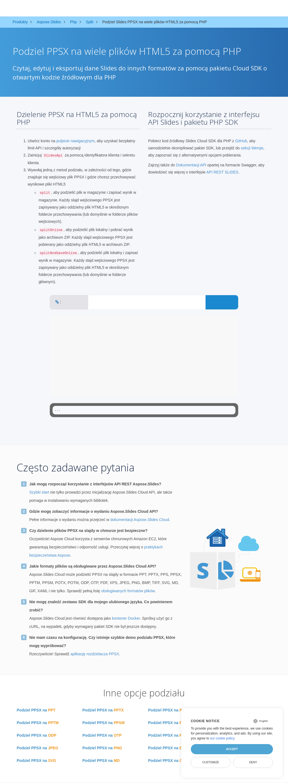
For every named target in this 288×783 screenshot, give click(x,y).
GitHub (241, 141)
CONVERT (221, 302)
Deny (253, 762)
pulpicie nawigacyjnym (75, 141)
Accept (232, 749)
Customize (210, 762)
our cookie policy (222, 738)
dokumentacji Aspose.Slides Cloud (139, 519)
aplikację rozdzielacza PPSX (94, 654)
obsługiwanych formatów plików (128, 591)
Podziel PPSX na (36, 710)
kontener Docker (126, 618)
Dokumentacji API (191, 165)
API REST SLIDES (222, 172)
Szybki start (39, 492)
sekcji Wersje (252, 148)
